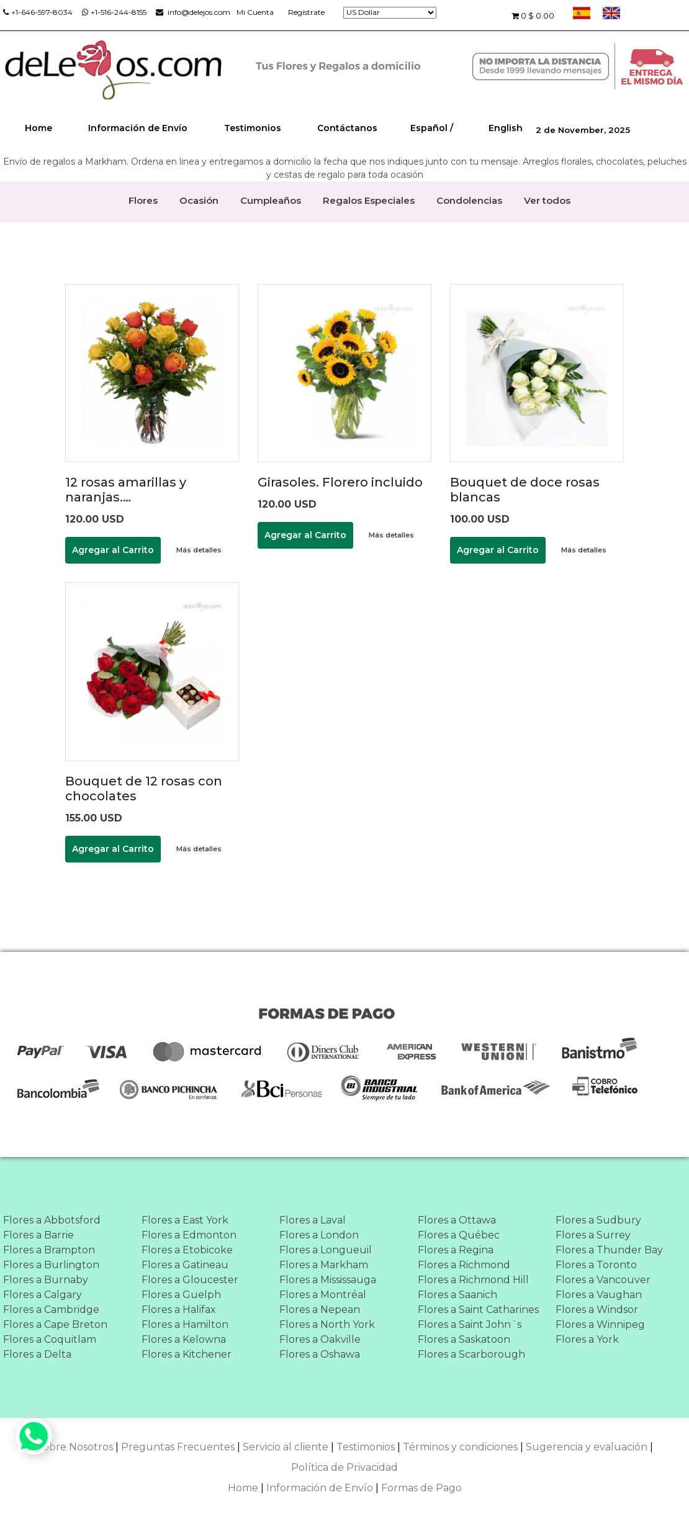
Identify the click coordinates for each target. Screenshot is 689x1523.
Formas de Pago (421, 1488)
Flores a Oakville (320, 1339)
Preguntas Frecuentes (178, 1447)
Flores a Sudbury (598, 1220)
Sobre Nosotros (75, 1447)
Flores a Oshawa (319, 1354)
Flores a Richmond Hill (473, 1280)
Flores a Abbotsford (52, 1220)
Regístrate (306, 12)
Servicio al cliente (285, 1447)
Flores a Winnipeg (600, 1324)
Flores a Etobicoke (187, 1250)
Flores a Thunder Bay (609, 1250)
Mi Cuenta (255, 12)
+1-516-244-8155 (114, 12)
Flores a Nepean (319, 1309)
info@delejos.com (193, 12)
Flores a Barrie (38, 1235)
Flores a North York (327, 1324)
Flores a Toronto (596, 1265)
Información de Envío (137, 128)
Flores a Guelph (181, 1295)
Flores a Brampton (49, 1250)
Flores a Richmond (464, 1265)
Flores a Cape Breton (55, 1324)
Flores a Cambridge (51, 1309)
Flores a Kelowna (184, 1339)
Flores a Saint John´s (469, 1324)
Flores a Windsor (597, 1309)
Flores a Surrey (593, 1235)
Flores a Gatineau (185, 1265)
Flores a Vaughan (599, 1295)
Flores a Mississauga (327, 1280)
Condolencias (469, 200)
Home (38, 128)
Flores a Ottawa (457, 1220)
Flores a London (319, 1235)
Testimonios (252, 128)
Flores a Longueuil (325, 1250)
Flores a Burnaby (45, 1280)
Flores (143, 200)
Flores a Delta (37, 1354)
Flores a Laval (312, 1220)
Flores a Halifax (179, 1309)
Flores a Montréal (322, 1295)
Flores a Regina (455, 1250)
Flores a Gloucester (190, 1280)
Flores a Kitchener (187, 1354)
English (506, 128)
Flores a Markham (323, 1265)
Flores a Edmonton (189, 1235)
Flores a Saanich (457, 1295)
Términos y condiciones (460, 1447)
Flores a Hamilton (185, 1324)
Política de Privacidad (344, 1467)
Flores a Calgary (42, 1295)
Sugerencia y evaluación (586, 1447)
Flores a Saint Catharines (478, 1309)
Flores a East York (185, 1220)
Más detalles (199, 550)
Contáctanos (347, 128)
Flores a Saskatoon (464, 1339)
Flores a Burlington (51, 1265)
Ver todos (547, 200)
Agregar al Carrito (113, 550)
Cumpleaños (270, 200)
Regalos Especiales (369, 200)
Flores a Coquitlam (49, 1339)
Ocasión (198, 200)
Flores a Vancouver (603, 1280)
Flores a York (587, 1339)
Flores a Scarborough (471, 1354)
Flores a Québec (459, 1235)
